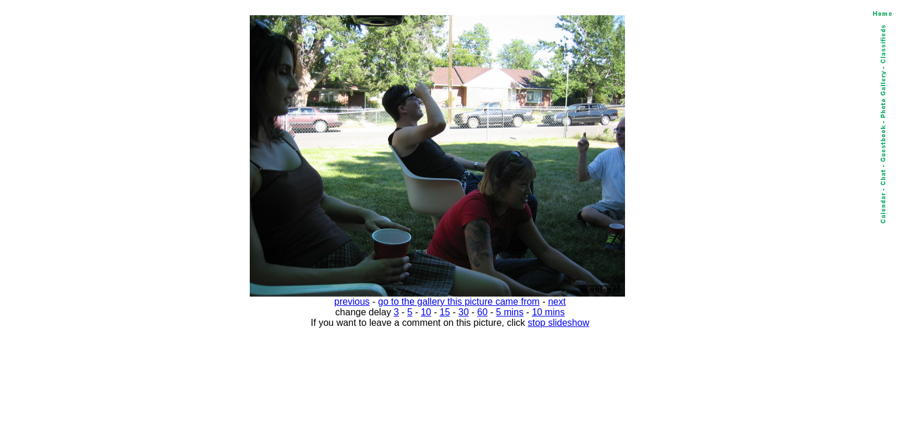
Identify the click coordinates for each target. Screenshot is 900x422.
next (557, 302)
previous (351, 302)
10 (426, 312)
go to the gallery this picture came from (459, 302)
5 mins (510, 312)
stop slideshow (558, 323)
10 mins (548, 312)
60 (482, 312)
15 (445, 312)
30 (464, 312)
